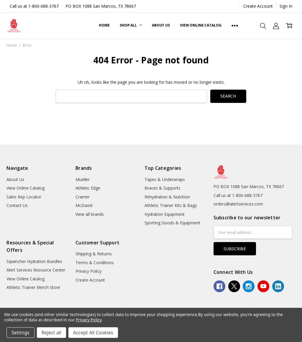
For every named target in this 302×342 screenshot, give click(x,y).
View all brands (90, 214)
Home (104, 25)
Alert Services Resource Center (35, 270)
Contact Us (17, 205)
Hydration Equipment (165, 214)
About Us (161, 25)
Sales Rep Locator (23, 197)
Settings (20, 332)
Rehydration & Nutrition (167, 197)
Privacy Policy (88, 271)
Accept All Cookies (93, 332)
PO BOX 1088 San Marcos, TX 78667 (100, 6)
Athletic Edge (88, 188)
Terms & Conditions (95, 262)
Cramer (83, 197)
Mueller (83, 179)
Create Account (258, 6)
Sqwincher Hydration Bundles (34, 261)
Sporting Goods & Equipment (172, 223)
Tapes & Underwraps (165, 179)
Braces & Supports (162, 188)
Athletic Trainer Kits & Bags (171, 205)
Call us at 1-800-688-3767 (34, 6)
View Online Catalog (200, 25)
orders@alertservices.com (238, 204)
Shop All (131, 25)
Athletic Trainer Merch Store (33, 287)
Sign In (286, 6)
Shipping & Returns (94, 253)
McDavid (84, 205)
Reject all (51, 332)
